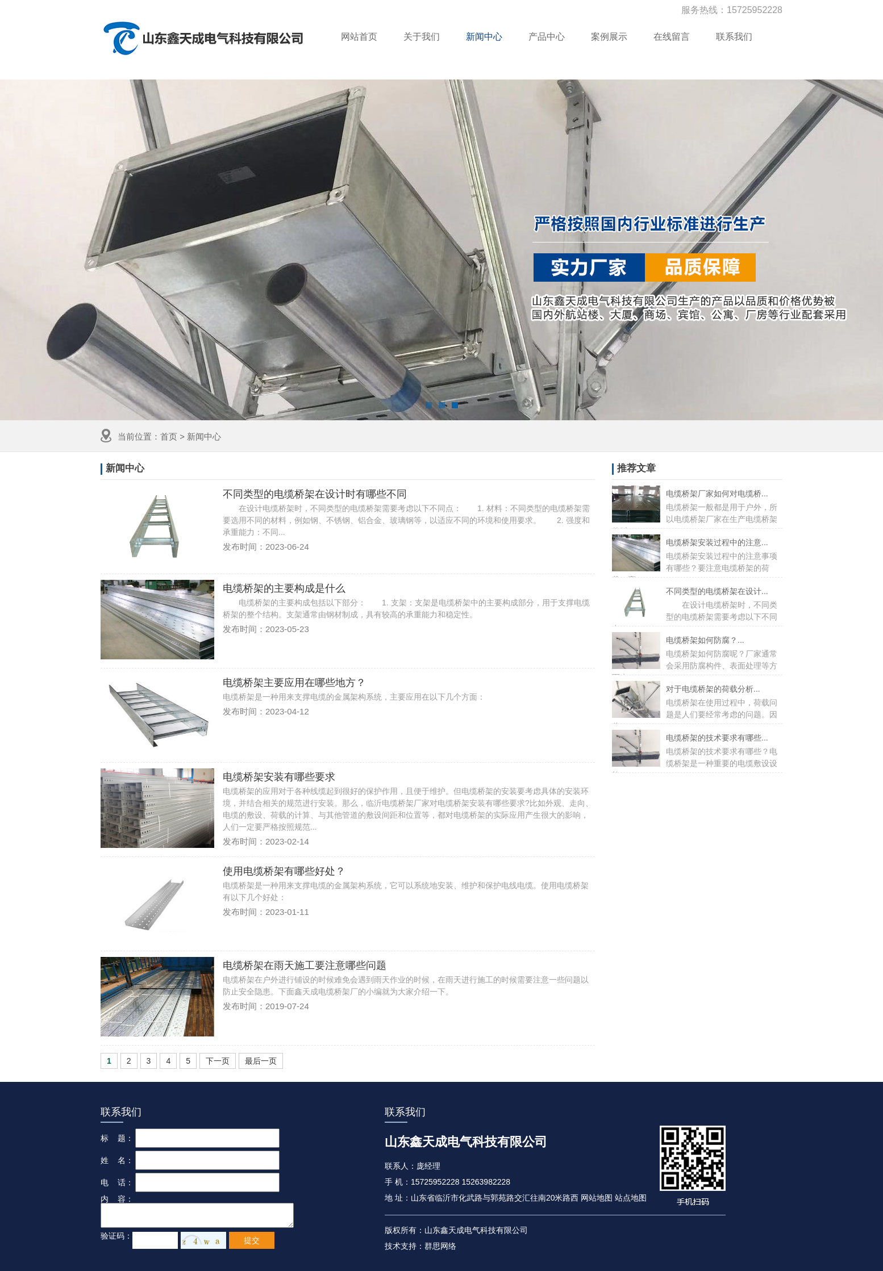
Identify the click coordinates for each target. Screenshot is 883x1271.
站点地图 (631, 1197)
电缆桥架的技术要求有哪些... (717, 737)
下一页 (218, 1060)
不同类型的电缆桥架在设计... (717, 591)
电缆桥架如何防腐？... (705, 640)
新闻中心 (484, 36)
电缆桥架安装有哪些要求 (279, 777)
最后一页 (261, 1060)
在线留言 (671, 36)
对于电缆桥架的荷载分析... (713, 688)
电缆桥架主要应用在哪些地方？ (294, 682)
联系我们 (734, 36)
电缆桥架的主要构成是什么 (284, 588)
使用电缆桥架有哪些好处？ (284, 871)
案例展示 (609, 36)
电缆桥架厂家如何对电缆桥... (717, 493)
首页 (168, 436)
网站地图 (597, 1197)
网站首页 (359, 36)
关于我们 (421, 36)
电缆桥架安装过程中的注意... (717, 542)
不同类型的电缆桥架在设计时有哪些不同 (315, 494)
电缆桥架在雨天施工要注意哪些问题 (304, 965)
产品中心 (546, 36)
